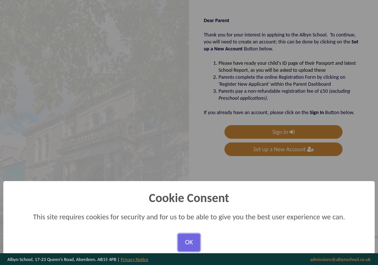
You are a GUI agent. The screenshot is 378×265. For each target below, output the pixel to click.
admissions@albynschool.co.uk (340, 259)
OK (189, 242)
